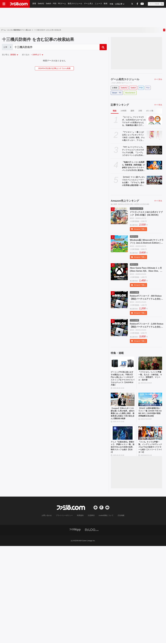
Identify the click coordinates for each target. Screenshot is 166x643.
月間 (140, 111)
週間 (132, 111)
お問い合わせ (48, 524)
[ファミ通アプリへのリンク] (75, 538)
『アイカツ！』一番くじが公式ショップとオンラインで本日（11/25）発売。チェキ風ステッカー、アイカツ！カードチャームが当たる (133, 136)
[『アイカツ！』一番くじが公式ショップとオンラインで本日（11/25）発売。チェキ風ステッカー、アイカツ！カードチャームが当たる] (154, 135)
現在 (114, 111)
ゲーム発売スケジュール (125, 79)
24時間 (123, 111)
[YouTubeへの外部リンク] (142, 3)
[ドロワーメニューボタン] (4, 4)
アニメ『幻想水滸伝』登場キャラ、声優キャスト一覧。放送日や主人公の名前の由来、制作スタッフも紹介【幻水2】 (122, 454)
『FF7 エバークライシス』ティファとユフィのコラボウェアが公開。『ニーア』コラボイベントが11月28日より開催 (133, 151)
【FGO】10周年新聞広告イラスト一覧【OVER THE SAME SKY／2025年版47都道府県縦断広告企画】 (150, 416)
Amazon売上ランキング (125, 200)
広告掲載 (119, 524)
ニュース (99, 4)
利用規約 (80, 524)
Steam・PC (117, 93)
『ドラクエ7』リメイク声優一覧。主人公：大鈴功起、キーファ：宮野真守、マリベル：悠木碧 (149, 376)
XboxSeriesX (130, 93)
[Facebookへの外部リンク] (137, 3)
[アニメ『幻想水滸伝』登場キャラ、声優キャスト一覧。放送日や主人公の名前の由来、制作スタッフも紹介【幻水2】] (122, 439)
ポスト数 (149, 111)
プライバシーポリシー (65, 524)
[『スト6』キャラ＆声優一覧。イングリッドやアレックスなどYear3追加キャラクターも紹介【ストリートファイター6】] (150, 439)
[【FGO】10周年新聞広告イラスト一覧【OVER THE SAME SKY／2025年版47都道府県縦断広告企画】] (150, 401)
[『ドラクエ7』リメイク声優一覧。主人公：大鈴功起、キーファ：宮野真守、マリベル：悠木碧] (150, 363)
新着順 (13, 55)
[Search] (56, 47)
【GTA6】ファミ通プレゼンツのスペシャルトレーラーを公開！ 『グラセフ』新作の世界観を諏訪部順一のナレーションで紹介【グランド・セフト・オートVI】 (133, 181)
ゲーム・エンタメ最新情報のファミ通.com (16, 30)
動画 (106, 4)
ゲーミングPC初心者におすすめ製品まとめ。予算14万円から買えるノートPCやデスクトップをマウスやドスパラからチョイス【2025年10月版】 (122, 379)
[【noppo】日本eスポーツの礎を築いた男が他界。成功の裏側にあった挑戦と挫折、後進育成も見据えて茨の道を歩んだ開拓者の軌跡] (122, 401)
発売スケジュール (75, 4)
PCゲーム (62, 4)
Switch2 (41, 4)
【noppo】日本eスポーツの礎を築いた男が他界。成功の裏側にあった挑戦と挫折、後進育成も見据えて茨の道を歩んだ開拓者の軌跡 (122, 417)
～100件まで (36, 55)
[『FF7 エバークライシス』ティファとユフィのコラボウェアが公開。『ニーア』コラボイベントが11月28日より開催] (154, 150)
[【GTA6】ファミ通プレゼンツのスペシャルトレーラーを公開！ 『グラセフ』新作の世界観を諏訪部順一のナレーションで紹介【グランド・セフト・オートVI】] (154, 180)
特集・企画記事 (116, 4)
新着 (34, 4)
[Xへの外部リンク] (132, 3)
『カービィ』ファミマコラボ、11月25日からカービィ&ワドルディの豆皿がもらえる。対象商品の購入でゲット (134, 121)
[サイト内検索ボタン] (156, 4)
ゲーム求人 (89, 4)
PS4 (147, 88)
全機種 (114, 88)
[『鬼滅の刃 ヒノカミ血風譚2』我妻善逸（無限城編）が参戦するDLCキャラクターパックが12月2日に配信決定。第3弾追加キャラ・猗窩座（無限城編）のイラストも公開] (154, 165)
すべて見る (158, 79)
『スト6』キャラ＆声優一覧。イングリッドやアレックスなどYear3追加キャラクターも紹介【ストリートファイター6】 (149, 454)
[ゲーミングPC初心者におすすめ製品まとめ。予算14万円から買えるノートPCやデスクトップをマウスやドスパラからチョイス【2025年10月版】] (122, 363)
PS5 (55, 4)
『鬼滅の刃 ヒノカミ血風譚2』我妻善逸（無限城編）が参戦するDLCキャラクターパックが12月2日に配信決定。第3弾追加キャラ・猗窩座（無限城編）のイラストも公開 (133, 166)
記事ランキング (120, 104)
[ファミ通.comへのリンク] (19, 3)
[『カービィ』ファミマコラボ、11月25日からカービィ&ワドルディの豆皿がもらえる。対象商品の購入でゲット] (154, 120)
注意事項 (91, 524)
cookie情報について (105, 524)
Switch (48, 4)
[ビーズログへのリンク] (92, 538)
